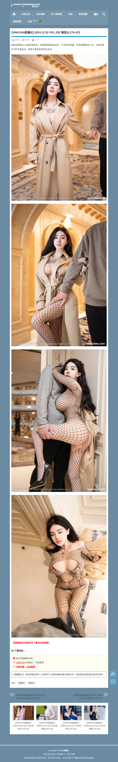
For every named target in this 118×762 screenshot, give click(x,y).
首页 (14, 14)
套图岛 (17, 40)
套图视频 (83, 14)
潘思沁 (31, 683)
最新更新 (17, 21)
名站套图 (40, 14)
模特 (96, 14)
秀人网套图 (56, 14)
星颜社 (27, 40)
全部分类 (25, 14)
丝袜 (70, 14)
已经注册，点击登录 (25, 667)
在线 (34, 21)
